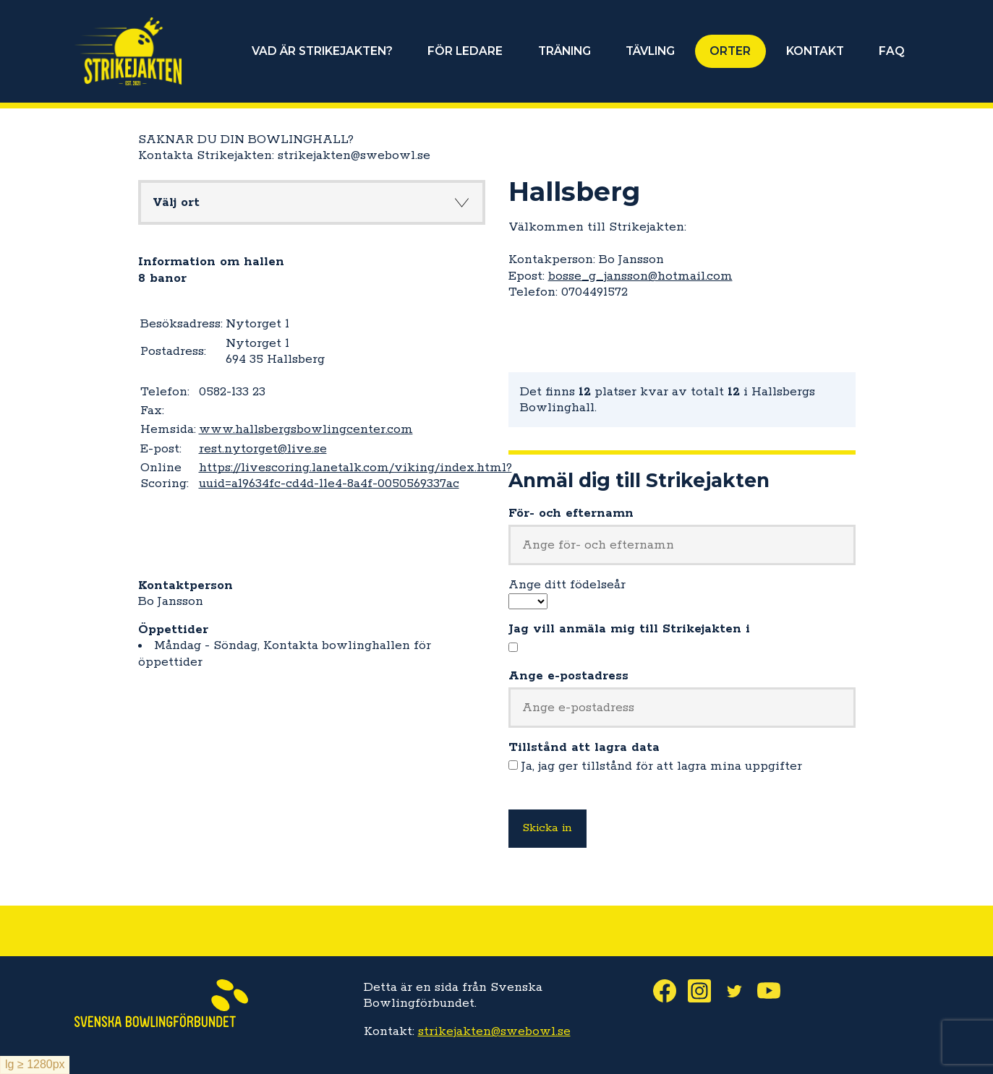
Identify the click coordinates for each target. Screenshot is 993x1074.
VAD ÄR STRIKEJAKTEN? (323, 51)
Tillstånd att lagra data (584, 747)
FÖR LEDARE (466, 51)
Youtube (774, 990)
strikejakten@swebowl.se (494, 1031)
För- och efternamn (571, 513)
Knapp (462, 202)
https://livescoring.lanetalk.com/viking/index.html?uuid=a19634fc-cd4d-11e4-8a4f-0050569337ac (355, 475)
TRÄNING (565, 51)
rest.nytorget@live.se (263, 449)
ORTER (730, 51)
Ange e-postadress (568, 676)
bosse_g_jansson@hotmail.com (640, 276)
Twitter (740, 990)
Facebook (670, 990)
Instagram (705, 990)
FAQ (892, 51)
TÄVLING (651, 51)
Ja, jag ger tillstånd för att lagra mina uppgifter (661, 766)
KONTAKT (815, 51)
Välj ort (176, 202)
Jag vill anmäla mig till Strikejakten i (629, 629)
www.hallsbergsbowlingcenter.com (306, 429)
